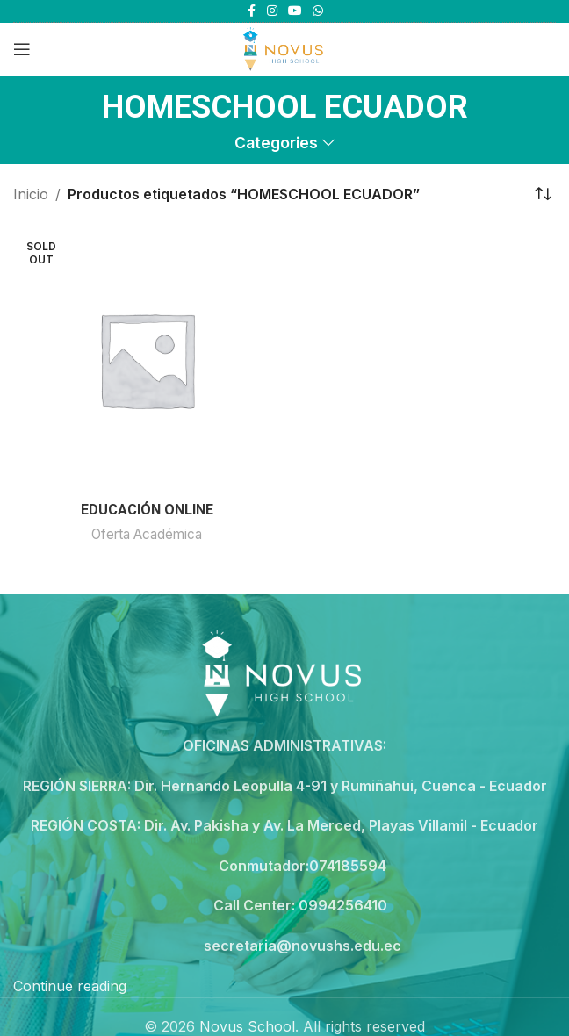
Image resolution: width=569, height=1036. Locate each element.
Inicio (30, 194)
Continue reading (69, 986)
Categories (276, 143)
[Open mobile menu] (22, 49)
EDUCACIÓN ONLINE (147, 509)
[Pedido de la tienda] (542, 195)
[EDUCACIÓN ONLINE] (146, 359)
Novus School (247, 1026)
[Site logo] (284, 47)
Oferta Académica (146, 534)
